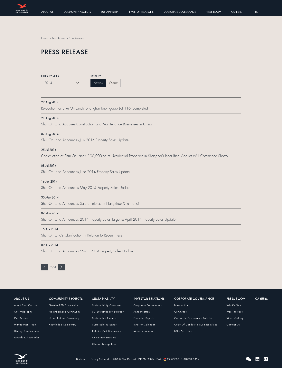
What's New (234, 305)
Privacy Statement (100, 359)
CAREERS (236, 12)
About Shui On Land (26, 305)
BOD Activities (183, 331)
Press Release (76, 38)
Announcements (143, 312)
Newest (98, 82)
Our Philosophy (23, 312)
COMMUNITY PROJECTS (77, 12)
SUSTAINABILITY (109, 12)
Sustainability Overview (106, 305)
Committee (180, 312)
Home (44, 38)
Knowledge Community (62, 325)
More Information (144, 331)
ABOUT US (47, 12)
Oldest (113, 82)
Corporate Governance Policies (193, 318)
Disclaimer (81, 359)
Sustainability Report (104, 325)
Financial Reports (144, 318)
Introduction (181, 305)
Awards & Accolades (26, 337)
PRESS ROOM (213, 12)
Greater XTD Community (63, 305)
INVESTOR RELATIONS (141, 12)
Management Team (25, 325)
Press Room (58, 38)
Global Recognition (104, 344)
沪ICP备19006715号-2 (149, 359)
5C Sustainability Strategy (108, 312)
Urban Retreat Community (64, 318)
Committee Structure (104, 337)
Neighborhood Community (64, 312)
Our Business (22, 318)
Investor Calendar (144, 325)
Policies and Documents (106, 331)
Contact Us (233, 325)
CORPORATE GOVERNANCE (180, 12)
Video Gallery (235, 318)
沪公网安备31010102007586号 (181, 359)
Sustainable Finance (104, 318)
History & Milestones (26, 331)
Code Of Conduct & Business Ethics (195, 325)
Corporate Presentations (148, 305)
